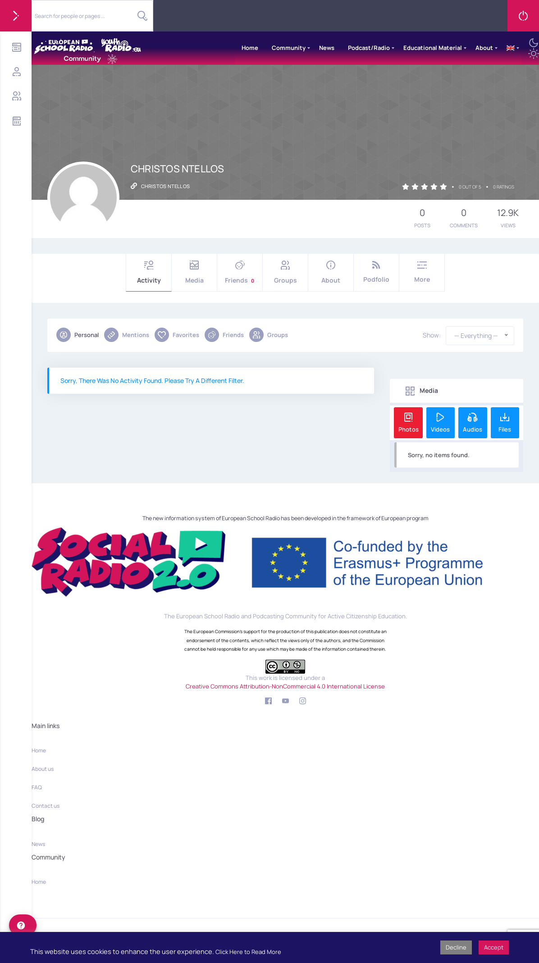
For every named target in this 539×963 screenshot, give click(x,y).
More (422, 272)
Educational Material (432, 48)
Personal (77, 335)
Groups (285, 272)
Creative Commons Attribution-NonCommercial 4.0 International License (285, 686)
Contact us (45, 806)
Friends (240, 272)
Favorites (177, 335)
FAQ (37, 787)
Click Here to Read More (248, 952)
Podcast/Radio (369, 48)
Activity (149, 272)
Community (289, 48)
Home (250, 48)
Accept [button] (493, 947)
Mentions (126, 335)
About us (43, 769)
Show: (432, 335)
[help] (23, 925)
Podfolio (376, 272)
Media (194, 272)
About (484, 48)
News (326, 48)
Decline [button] (456, 947)
